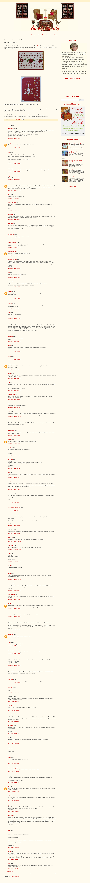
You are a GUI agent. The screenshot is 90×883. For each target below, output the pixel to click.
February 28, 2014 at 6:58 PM (14, 692)
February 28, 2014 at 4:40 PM (14, 665)
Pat (8, 737)
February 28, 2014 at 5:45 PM (14, 682)
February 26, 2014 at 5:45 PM (14, 341)
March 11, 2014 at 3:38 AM (13, 847)
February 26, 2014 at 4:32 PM (14, 268)
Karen (9, 757)
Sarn (38, 45)
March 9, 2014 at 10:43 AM (13, 826)
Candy (9, 553)
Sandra (9, 168)
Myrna (9, 650)
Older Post (55, 874)
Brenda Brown (11, 421)
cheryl (9, 603)
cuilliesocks (10, 214)
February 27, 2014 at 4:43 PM (14, 608)
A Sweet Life (71, 176)
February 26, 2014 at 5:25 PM (14, 332)
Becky (9, 565)
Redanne (10, 303)
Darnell (9, 670)
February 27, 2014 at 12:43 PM (14, 561)
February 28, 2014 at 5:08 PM (14, 675)
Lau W (9, 573)
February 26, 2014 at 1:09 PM (14, 138)
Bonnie (9, 642)
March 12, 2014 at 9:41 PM (13, 859)
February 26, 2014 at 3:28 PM (14, 219)
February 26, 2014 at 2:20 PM (14, 171)
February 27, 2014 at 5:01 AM (14, 468)
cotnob (9, 345)
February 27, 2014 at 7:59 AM (14, 502)
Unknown (10, 364)
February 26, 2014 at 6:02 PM (14, 359)
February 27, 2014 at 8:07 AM (14, 510)
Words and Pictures (12, 259)
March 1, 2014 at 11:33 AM (13, 721)
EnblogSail (10, 687)
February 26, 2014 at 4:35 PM (14, 277)
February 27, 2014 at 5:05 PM (14, 616)
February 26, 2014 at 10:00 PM (14, 416)
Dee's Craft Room (12, 515)
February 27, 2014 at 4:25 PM (14, 599)
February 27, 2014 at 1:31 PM (14, 590)
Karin (9, 748)
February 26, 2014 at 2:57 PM (14, 198)
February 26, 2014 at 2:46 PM (14, 179)
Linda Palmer (11, 223)
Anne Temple (11, 545)
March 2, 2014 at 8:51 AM (13, 743)
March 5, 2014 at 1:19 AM (13, 782)
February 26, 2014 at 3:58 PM (14, 238)
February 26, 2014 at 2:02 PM (14, 163)
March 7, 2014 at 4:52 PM (13, 811)
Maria (9, 786)
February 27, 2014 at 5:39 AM (14, 477)
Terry (9, 613)
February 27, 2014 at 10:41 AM (14, 549)
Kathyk (9, 312)
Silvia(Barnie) (11, 234)
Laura (9, 194)
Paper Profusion (11, 594)
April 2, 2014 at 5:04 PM (13, 868)
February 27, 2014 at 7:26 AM (14, 489)
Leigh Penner (11, 176)
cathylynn (10, 481)
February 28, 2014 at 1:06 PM (14, 653)
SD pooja (10, 439)
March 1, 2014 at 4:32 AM (13, 701)
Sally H (9, 356)
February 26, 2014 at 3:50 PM (14, 230)
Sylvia (9, 805)
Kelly (9, 621)
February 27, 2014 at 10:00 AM (14, 541)
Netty (9, 382)
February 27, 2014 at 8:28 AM (14, 525)
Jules (9, 830)
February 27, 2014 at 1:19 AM (14, 426)
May (9, 472)
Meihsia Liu (10, 537)
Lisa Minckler (11, 128)
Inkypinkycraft (11, 430)
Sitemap (56, 35)
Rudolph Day (7, 106)
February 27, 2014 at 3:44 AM (14, 455)
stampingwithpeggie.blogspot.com (16, 768)
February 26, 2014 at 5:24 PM (14, 318)
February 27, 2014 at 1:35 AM (14, 435)
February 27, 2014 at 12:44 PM (14, 569)
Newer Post (7, 874)
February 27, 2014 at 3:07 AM (14, 443)
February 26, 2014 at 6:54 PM (14, 390)
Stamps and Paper (12, 202)
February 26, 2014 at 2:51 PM (14, 190)
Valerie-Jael (10, 715)
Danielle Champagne (12, 242)
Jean (9, 272)
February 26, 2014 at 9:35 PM (14, 407)
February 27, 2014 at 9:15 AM (14, 533)
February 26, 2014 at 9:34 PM (14, 399)
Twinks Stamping (12, 251)
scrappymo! (10, 142)
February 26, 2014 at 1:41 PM (14, 147)
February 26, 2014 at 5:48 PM (14, 351)
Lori (9, 795)
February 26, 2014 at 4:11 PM (14, 255)
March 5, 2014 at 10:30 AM (13, 791)
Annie (9, 411)
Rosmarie (10, 705)
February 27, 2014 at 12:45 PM (14, 579)
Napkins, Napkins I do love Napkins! (76, 169)
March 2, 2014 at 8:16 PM (13, 763)
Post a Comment (9, 871)
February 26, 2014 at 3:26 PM (14, 210)
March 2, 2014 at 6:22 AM (13, 733)
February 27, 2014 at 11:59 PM (14, 637)
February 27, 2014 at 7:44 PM (14, 630)
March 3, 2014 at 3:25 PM (13, 771)
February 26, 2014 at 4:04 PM (14, 247)
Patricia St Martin (12, 584)
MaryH (9, 323)
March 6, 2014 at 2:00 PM (13, 800)
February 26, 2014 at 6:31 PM (14, 369)
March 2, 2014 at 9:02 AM (13, 753)
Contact (48, 35)
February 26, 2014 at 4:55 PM (14, 298)
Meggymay (10, 336)
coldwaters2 (10, 725)
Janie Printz (10, 815)
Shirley (9, 863)
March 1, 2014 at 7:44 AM (13, 710)
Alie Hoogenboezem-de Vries (14, 507)
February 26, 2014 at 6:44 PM (14, 378)
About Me (40, 35)
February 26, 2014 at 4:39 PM (14, 286)
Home (33, 35)
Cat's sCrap (10, 447)
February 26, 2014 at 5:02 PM (14, 308)
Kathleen (10, 291)
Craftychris (10, 679)
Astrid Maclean (11, 394)
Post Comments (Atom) (15, 876)
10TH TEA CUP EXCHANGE (75, 143)
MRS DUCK (10, 459)
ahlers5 (9, 373)
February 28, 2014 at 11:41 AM (14, 645)
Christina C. (10, 282)
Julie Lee (10, 184)
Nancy (9, 403)
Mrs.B (9, 658)
